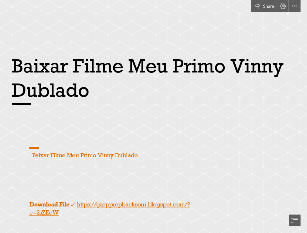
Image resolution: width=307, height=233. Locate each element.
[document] (153, 116)
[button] (264, 6)
